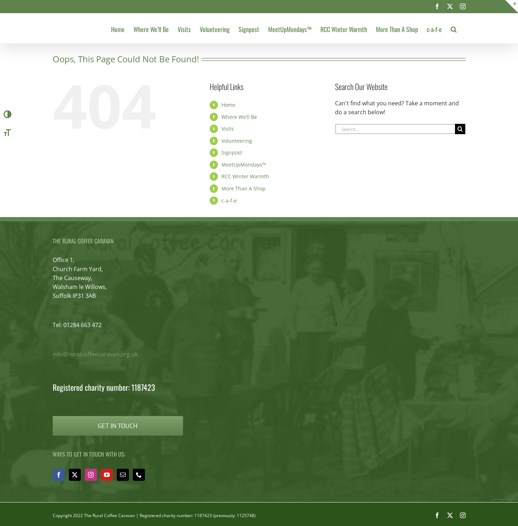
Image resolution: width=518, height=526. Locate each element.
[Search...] (395, 129)
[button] (454, 28)
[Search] (460, 129)
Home (228, 104)
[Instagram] (91, 475)
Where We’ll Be (239, 117)
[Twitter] (75, 475)
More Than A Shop (243, 188)
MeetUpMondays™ (243, 164)
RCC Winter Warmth (245, 176)
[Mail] (123, 475)
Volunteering (236, 140)
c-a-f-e (229, 200)
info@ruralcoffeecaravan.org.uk (95, 354)
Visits (227, 128)
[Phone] (139, 475)
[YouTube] (107, 475)
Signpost (231, 152)
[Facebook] (59, 475)
